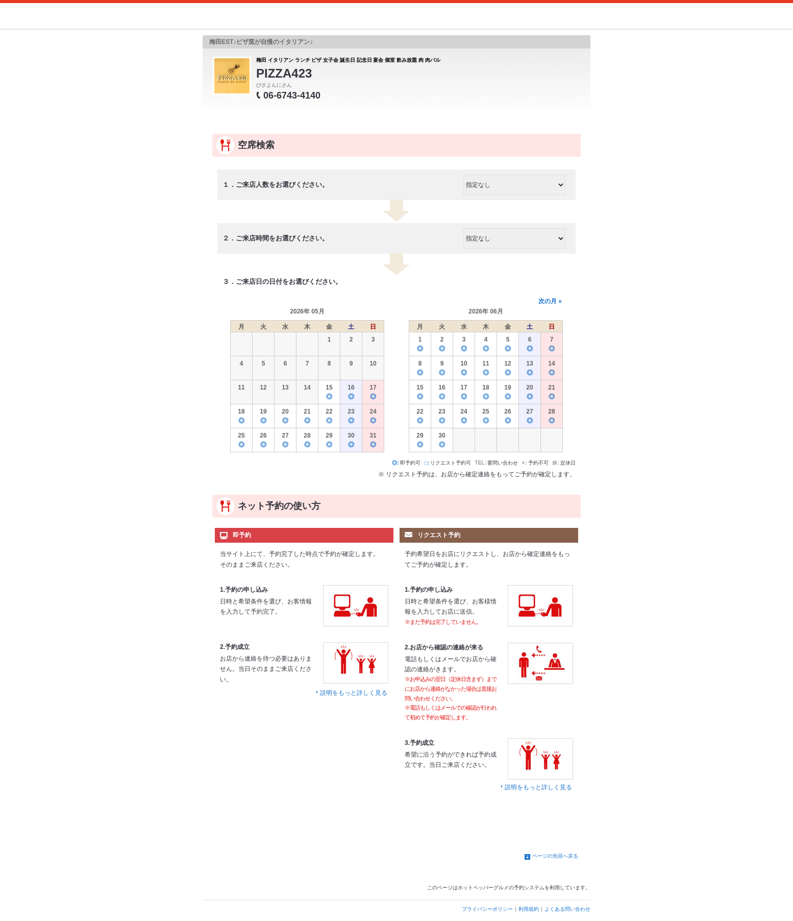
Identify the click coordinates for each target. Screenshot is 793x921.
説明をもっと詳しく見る (353, 692)
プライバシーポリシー (487, 909)
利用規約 (528, 909)
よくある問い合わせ (567, 909)
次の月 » (550, 301)
